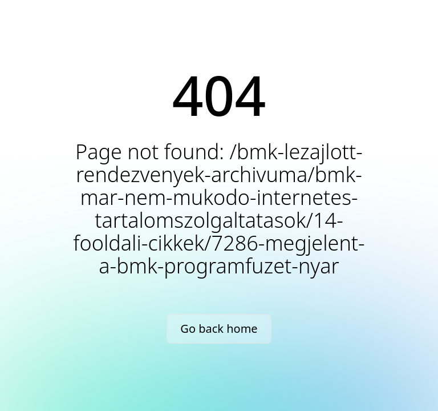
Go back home (218, 328)
